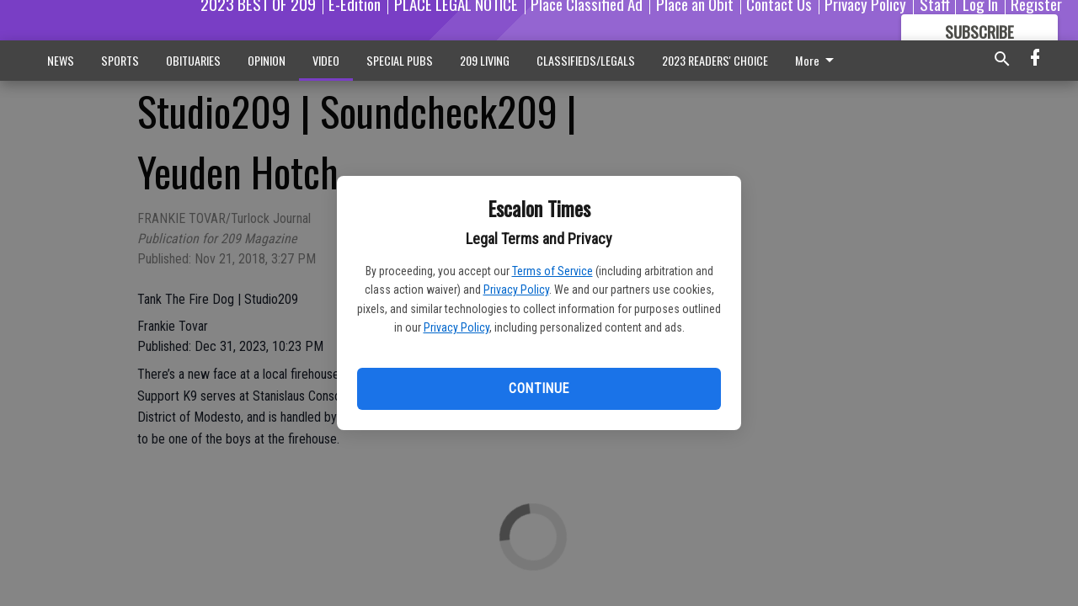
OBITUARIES (193, 60)
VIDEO (325, 60)
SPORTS (120, 60)
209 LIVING (485, 60)
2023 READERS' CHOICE (715, 60)
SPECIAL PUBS (399, 60)
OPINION (267, 60)
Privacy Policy (516, 289)
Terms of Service (552, 271)
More (817, 60)
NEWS (60, 60)
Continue (538, 388)
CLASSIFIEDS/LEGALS (585, 60)
